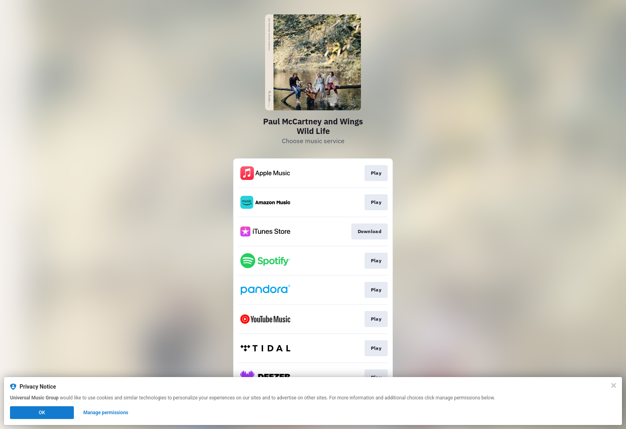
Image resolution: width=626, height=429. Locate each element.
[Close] (613, 385)
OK (42, 412)
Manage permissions (106, 412)
